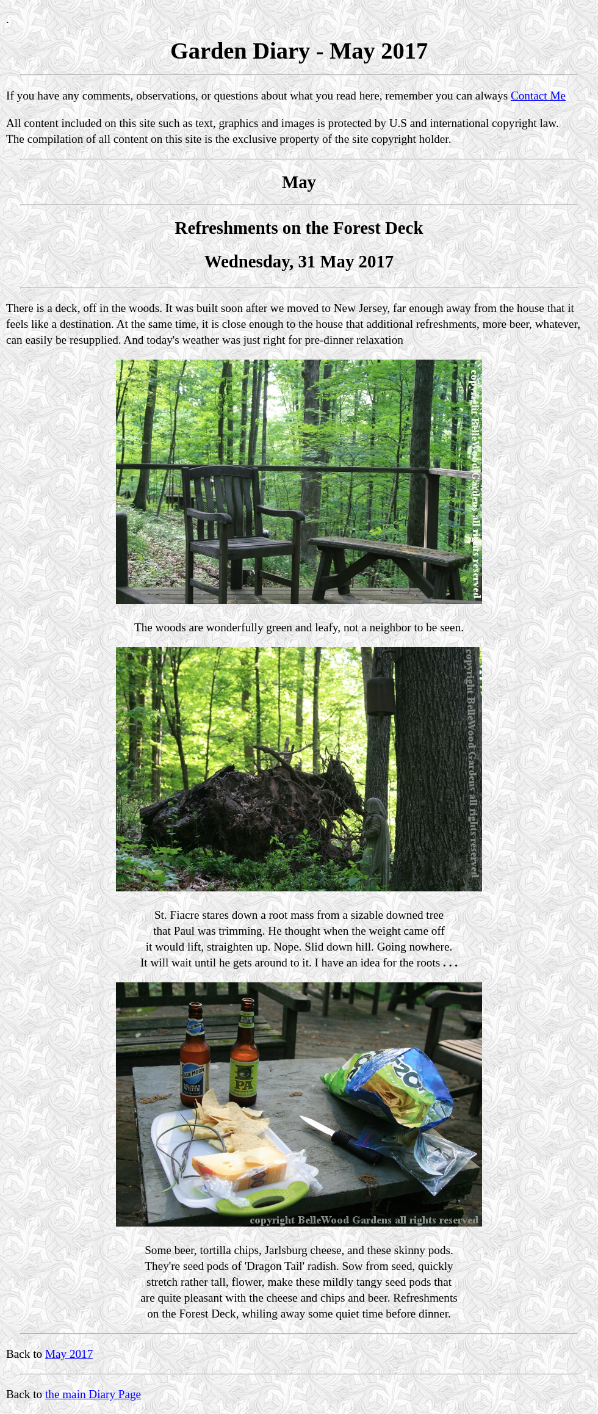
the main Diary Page (93, 1394)
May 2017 (69, 1353)
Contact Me (538, 95)
